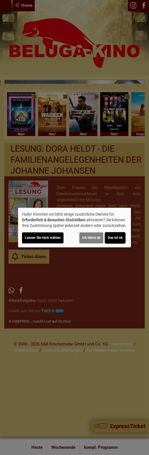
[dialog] (74, 227)
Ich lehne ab (91, 238)
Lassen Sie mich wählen (43, 238)
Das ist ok (115, 238)
